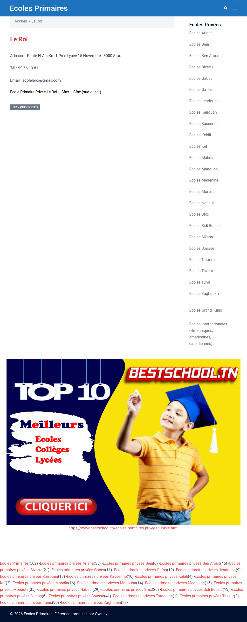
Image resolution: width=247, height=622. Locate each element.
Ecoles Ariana (201, 33)
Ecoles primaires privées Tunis (26, 602)
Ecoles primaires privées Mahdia (40, 583)
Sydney (101, 614)
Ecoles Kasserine (204, 123)
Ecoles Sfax (199, 214)
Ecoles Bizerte (201, 67)
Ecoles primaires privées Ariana (67, 563)
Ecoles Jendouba (204, 101)
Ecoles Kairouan (203, 112)
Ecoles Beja (199, 44)
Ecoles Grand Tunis (205, 310)
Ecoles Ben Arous (204, 55)
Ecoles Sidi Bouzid (205, 225)
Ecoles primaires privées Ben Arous (190, 563)
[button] (225, 8)
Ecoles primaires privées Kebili (162, 576)
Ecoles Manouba (203, 169)
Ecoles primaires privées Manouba (106, 583)
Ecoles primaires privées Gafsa (140, 570)
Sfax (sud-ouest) (25, 107)
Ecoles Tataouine (204, 259)
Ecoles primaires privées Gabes (78, 570)
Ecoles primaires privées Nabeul (65, 589)
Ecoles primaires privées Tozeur (207, 596)
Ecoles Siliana (201, 237)
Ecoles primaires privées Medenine (175, 583)
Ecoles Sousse (201, 248)
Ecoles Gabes (201, 78)
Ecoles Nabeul (201, 203)
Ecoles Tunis (200, 282)
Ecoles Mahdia (201, 157)
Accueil (20, 21)
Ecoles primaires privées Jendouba (206, 570)
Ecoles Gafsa (200, 89)
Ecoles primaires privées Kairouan (29, 576)
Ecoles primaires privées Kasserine (97, 576)
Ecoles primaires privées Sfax (127, 589)
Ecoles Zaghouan (204, 293)
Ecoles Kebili (200, 135)
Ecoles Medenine (204, 180)
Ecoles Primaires (39, 8)
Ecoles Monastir (203, 191)
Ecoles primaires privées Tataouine (143, 596)
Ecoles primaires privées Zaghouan (91, 602)
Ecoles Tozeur (201, 271)
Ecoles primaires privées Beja (128, 563)
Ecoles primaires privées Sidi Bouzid (192, 589)
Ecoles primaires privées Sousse (76, 596)
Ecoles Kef (198, 146)
